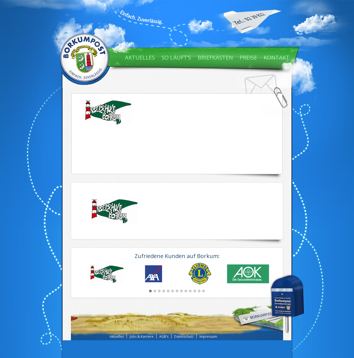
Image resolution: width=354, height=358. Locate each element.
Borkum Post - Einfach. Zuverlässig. (84, 57)
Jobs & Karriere (141, 336)
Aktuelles (140, 57)
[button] (150, 291)
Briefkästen (215, 57)
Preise (248, 57)
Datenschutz (184, 336)
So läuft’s (176, 57)
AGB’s (163, 336)
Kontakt (276, 57)
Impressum (208, 336)
